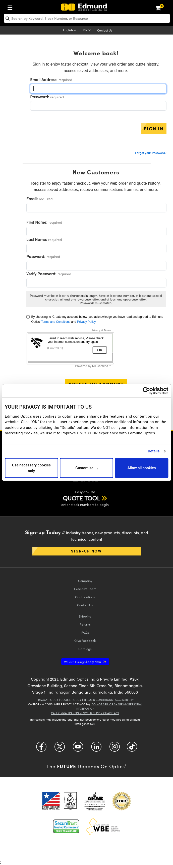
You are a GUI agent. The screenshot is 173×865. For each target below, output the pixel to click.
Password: (39, 96)
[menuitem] (11, 7)
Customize (86, 468)
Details (153, 451)
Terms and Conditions (55, 322)
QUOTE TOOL (81, 498)
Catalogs (85, 649)
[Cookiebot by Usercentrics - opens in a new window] (146, 390)
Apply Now (83, 662)
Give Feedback (85, 640)
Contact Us (104, 30)
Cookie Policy (71, 700)
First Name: (36, 222)
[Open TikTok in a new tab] (132, 748)
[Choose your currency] (87, 31)
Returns (85, 624)
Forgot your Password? (150, 153)
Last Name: (36, 239)
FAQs (85, 632)
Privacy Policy (86, 322)
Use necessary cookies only (31, 468)
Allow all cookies (141, 468)
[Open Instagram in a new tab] (114, 748)
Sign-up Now (86, 550)
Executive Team (85, 589)
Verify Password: (41, 273)
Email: (32, 198)
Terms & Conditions (98, 700)
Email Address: (43, 79)
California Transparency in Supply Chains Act (85, 713)
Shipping (85, 616)
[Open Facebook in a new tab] (41, 748)
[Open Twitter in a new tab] (59, 748)
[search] (87, 18)
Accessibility (124, 700)
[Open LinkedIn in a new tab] (96, 748)
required (65, 79)
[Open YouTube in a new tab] (78, 748)
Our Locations (85, 597)
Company (85, 581)
